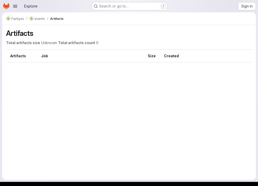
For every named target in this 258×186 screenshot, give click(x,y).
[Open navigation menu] (15, 6)
